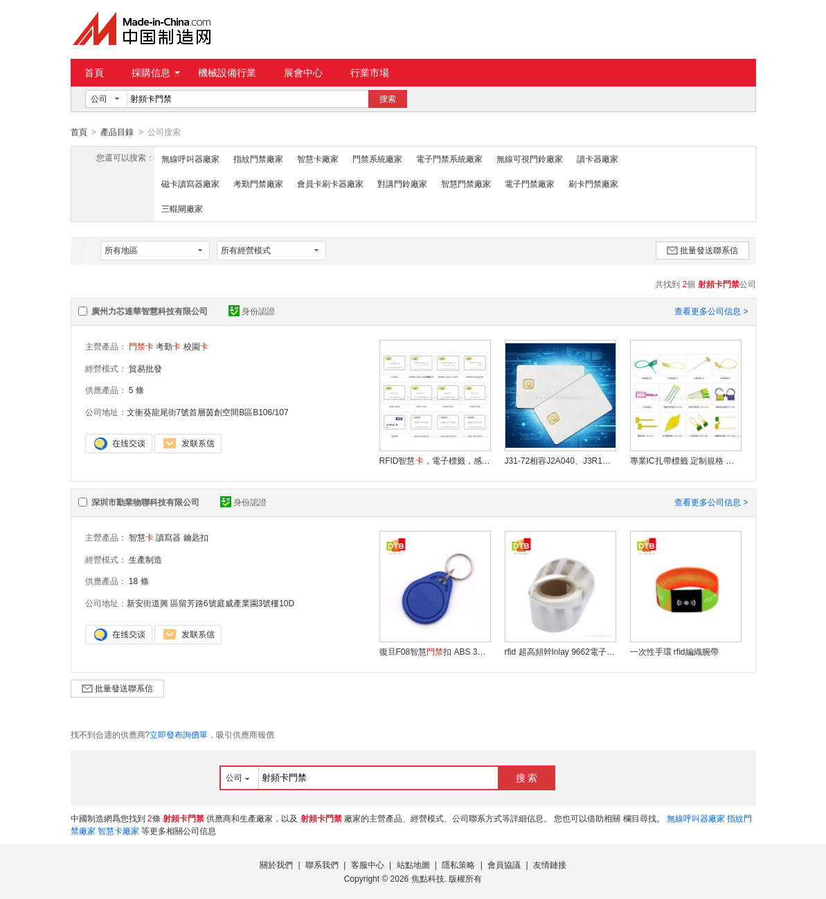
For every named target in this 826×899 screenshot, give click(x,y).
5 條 (136, 389)
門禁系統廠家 (377, 158)
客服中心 (367, 864)
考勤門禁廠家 (258, 183)
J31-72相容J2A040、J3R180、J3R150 (560, 460)
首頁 (94, 72)
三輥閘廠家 (182, 208)
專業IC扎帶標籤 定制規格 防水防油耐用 (685, 460)
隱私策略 (458, 864)
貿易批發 (145, 368)
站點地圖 (413, 864)
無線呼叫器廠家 (190, 158)
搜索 (387, 99)
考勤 (168, 346)
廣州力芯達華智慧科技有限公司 (149, 311)
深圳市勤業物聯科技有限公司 (145, 502)
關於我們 (276, 864)
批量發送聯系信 (702, 249)
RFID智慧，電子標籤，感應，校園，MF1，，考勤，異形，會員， (434, 460)
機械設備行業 (227, 72)
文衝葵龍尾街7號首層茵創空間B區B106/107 (208, 412)
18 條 (139, 580)
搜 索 (527, 777)
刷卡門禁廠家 (593, 183)
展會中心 (303, 72)
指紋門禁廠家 (258, 158)
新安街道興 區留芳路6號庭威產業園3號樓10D (211, 603)
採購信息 (156, 72)
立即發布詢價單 (179, 734)
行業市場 (369, 72)
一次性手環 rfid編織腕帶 (674, 651)
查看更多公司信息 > (711, 311)
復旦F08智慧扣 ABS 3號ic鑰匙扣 (434, 651)
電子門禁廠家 (530, 183)
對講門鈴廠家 (402, 183)
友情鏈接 (549, 864)
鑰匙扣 (195, 537)
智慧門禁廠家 (466, 183)
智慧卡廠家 (318, 158)
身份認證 (251, 311)
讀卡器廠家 (597, 158)
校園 (195, 346)
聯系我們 (322, 864)
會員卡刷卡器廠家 (330, 183)
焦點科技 (428, 878)
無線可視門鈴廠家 (529, 158)
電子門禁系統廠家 (449, 158)
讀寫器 (168, 537)
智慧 (141, 537)
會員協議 (504, 864)
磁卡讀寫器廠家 (190, 183)
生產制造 (145, 559)
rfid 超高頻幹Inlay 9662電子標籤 (560, 651)
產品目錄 (117, 132)
